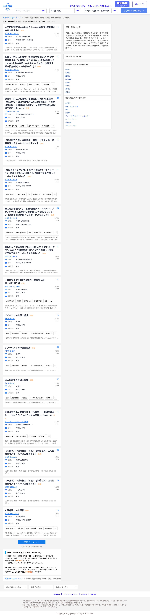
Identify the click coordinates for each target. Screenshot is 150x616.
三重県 (67, 76)
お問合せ (93, 594)
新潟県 (67, 73)
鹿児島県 (68, 79)
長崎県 (67, 89)
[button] (31, 542)
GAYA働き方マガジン (77, 6)
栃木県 (67, 92)
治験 (66, 109)
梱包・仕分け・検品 (71, 106)
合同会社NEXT (10, 319)
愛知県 (67, 69)
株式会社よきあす (11, 179)
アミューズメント (71, 126)
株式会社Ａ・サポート (12, 286)
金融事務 (68, 122)
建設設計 (68, 103)
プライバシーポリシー (70, 594)
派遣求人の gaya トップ (12, 17)
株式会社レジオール (12, 34)
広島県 (67, 82)
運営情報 (84, 594)
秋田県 (67, 86)
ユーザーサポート (71, 119)
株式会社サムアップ (12, 514)
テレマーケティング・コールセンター (77, 116)
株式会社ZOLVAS (11, 146)
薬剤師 (67, 113)
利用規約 (57, 594)
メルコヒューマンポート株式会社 (16, 422)
